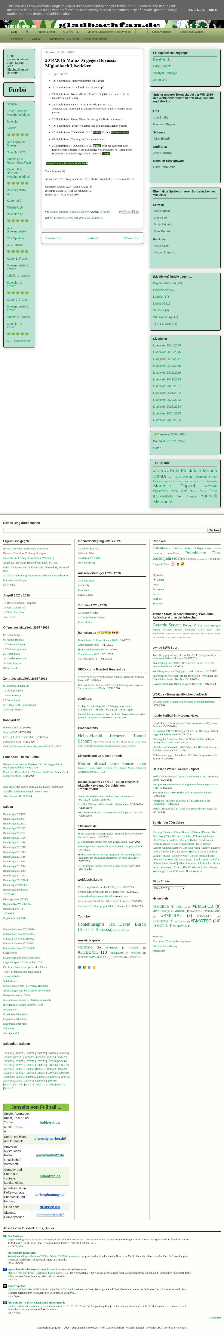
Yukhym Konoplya (165, 73)
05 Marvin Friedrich (89, 557)
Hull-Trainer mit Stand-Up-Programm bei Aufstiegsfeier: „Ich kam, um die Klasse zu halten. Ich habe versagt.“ (109, 856)
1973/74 (51, 1057)
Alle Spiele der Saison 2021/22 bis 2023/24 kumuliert (33, 786)
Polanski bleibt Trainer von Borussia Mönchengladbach (184, 701)
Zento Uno (160, 79)
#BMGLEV (195, 911)
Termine (157, 603)
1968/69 (63, 1053)
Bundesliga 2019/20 (14, 837)
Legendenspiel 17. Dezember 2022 (22, 962)
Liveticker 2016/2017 (167, 359)
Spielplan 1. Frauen (14, 284)
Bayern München (164, 283)
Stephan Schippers (168, 637)
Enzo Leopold (162, 66)
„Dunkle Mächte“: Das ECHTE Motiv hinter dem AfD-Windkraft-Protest (47, 1289)
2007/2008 (9, 894)
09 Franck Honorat (13, 639)
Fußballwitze (161, 548)
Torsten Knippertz (185, 629)
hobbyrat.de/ (50, 1122)
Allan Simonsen (187, 863)
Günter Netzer (180, 855)
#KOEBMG (117, 952)
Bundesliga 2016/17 (14, 852)
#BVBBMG (111, 947)
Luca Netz (83, 590)
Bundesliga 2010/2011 (15, 880)
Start (14, 31)
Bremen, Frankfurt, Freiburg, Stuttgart (24, 553)
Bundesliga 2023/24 (14, 818)
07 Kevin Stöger (12, 634)
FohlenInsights (91, 924)
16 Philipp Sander (13, 690)
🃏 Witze (158, 575)
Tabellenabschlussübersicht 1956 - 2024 (26, 791)
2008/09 (41, 1080)
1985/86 (52, 1065)
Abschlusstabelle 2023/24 (17, 796)
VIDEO (35, 38)
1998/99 (63, 1072)
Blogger (182, 1327)
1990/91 (40, 1068)
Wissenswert (10, 1009)
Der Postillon (15, 1236)
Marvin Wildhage (121, 930)
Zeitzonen (158, 589)
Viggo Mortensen (128, 746)
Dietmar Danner (201, 832)
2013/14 (39, 1084)
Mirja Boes (140, 742)
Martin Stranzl (92, 763)
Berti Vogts (166, 867)
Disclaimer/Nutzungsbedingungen (172, 941)
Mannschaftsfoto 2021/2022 (18, 938)
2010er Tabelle (11, 976)
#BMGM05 (213, 911)
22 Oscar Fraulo (12, 700)
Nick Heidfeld (84, 746)
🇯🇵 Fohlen (159, 579)
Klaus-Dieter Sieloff (165, 863)
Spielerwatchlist (161, 31)
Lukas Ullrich (85, 594)
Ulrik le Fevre (162, 851)
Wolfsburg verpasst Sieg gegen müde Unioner (178, 671)
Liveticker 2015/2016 (167, 352)
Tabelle (11, 128)
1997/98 (52, 1072)
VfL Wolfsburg (162, 317)
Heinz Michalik (197, 851)
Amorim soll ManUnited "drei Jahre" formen (103, 901)
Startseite (93, 238)
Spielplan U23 (16, 152)
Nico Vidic (179, 491)
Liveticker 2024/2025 (167, 413)
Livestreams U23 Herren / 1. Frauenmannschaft (78, 38)
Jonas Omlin (85, 622)
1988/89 (19, 1068)
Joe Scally (83, 585)
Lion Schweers (209, 481)
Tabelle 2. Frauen (18, 317)
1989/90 (29, 1068)
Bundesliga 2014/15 (14, 861)
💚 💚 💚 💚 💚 (17, 135)
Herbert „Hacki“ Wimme (186, 867)
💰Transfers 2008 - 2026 (169, 434)
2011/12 (19, 1084)
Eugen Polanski (162, 629)
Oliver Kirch (207, 633)
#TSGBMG (118, 957)
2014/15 (50, 1084)
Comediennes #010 (88, 654)
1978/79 (41, 1061)
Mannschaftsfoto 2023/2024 (18, 929)
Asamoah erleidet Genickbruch (95, 896)
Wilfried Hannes (179, 840)
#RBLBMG (83, 957)
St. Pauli (158, 310)
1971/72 (29, 1057)
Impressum (159, 950)
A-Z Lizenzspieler (18, 341)
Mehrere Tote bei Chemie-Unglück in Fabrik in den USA (38, 1272)
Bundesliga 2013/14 (14, 866)
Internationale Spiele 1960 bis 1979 (23, 1004)
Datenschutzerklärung (165, 946)
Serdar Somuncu (112, 746)
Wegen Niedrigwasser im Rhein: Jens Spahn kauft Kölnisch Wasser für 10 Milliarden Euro (56, 1239)
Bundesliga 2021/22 (14, 828)
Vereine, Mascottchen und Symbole (109, 31)
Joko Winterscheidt (102, 742)
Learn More (196, 10)
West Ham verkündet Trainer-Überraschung (102, 812)
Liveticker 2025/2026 (167, 420)
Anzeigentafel (11, 1033)
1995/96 (30, 1072)
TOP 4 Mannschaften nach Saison (22, 971)
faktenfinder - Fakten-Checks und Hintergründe (36, 1302)
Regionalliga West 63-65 (17, 903)
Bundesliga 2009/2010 (15, 884)
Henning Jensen (162, 843)
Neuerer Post (53, 238)
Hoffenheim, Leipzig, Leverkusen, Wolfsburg (28, 557)
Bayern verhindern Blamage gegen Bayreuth (177, 683)
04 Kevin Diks (86, 553)
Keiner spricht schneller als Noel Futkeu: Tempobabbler (109, 846)
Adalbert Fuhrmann (194, 836)
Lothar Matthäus (122, 763)
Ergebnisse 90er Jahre (15, 1023)
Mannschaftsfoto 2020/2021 (18, 943)
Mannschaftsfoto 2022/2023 (18, 933)
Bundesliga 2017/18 (14, 847)
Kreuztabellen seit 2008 (16, 995)
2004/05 (65, 1076)
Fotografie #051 (12, 741)
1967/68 (52, 1053)
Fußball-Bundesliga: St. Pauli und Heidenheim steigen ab (185, 808)
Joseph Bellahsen (194, 477)
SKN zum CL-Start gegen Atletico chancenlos (103, 906)
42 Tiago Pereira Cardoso (92, 617)
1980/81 (62, 1061)
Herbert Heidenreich (201, 840)
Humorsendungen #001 (91, 649)
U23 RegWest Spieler (16, 143)
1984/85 (41, 1065)
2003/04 (54, 1076)
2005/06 (8, 1080)
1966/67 (41, 1053)
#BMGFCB (203, 906)
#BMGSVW (180, 921)
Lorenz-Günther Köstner (167, 847)
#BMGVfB (160, 925)
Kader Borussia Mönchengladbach (19, 112)
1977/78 (29, 1061)
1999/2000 (9, 1076)
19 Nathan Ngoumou (15, 649)
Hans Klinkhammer (183, 843)
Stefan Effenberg (137, 768)
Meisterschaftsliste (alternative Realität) (25, 985)
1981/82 (8, 1065)
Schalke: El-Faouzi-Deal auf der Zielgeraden (103, 804)
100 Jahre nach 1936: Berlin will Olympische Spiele (182, 792)
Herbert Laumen (211, 847)
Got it (213, 10)
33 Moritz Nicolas (88, 612)
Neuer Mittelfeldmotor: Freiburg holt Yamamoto (105, 796)
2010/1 (8, 1084)
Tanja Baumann (184, 637)
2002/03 (43, 1076)
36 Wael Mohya (12, 663)
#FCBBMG (88, 952)
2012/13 (29, 1084)
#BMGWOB (180, 925)
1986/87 (63, 1065)
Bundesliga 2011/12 (14, 875)
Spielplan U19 (16, 214)
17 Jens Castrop (12, 695)
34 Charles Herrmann (15, 658)
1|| (12, 1084)
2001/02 (32, 1076)
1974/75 (62, 1057)
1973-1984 (9, 913)
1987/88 (8, 1068)
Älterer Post (131, 238)
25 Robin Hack (11, 653)
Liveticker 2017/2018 (167, 365)
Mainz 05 (97, 217)
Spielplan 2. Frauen (14, 325)
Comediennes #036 (88, 644)
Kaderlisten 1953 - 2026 (169, 441)
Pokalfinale (173, 553)
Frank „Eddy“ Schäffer (207, 859)
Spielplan (13, 121)
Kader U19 (14, 200)
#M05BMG (136, 953)
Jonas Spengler (212, 625)
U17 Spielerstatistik (16, 229)
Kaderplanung (46, 31)
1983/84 (29, 1065)
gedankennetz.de (50, 1155)
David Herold (162, 59)
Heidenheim (161, 290)
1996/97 (41, 1072)
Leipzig (158, 296)
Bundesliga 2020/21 (14, 832)
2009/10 (52, 1080)
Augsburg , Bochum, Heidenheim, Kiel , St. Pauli (30, 562)
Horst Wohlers (194, 871)
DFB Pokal (9, 584)
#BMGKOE (178, 911)
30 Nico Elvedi (86, 562)
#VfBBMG (132, 957)
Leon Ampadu (191, 481)
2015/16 (60, 1084)
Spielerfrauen (10, 981)
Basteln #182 (10, 727)
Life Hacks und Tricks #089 (18, 736)
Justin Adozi (175, 481)
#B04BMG (85, 947)
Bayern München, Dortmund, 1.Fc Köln (25, 548)
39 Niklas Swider (12, 709)
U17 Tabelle (15, 245)
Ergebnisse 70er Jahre (15, 1014)
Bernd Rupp (185, 859)
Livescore (17, 38)
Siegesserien (10, 952)
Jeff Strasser (120, 768)
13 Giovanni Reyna (14, 644)
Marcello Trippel (174, 485)
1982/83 (19, 1065)
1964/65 (19, 1053)
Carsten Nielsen (199, 855)
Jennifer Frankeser (191, 633)
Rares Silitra (198, 491)
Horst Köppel (203, 843)
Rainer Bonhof (182, 832)
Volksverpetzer (16, 1285)
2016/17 (8, 1088)
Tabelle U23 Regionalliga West (19, 160)
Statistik (12, 104)
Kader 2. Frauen (17, 299)
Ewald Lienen (179, 851)
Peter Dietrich (173, 836)
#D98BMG (134, 948)
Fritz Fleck (181, 470)
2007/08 (29, 1080)
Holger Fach (99, 772)
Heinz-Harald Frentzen (101, 735)
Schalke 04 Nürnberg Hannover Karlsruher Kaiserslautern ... (37, 575)
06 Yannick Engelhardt (16, 685)
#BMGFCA (181, 907)
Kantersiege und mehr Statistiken (21, 957)
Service (157, 594)
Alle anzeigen (215, 1318)
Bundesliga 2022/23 (14, 823)
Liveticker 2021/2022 (167, 393)
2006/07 (19, 1080)
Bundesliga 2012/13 (14, 870)
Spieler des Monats (191, 31)
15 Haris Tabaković (14, 607)
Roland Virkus (192, 625)
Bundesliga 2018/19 (14, 842)
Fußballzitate (182, 548)
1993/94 (7, 1072)
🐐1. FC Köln (162, 323)
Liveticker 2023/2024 (167, 406)
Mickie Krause (127, 742)
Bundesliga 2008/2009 (15, 889)
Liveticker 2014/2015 (79, 217)
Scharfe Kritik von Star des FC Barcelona (101, 891)
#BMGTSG (201, 920)
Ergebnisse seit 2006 (14, 918)
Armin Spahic (161, 471)
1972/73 (40, 1057)
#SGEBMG (100, 957)
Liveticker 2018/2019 (167, 372)
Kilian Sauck (10, 668)
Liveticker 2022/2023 (167, 399)
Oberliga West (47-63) (15, 899)
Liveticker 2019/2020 (167, 379)
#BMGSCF (204, 916)
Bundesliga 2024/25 (14, 814)
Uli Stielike (204, 863)
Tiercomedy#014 (87, 658)
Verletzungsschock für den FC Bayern (99, 887)
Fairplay (157, 598)
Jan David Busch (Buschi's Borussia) (112, 927)
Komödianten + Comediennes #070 (97, 640)
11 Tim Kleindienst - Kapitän (19, 602)
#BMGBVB (161, 906)
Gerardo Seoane (167, 624)
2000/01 (20, 1076)
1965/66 (29, 1053)
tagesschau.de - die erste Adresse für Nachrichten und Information (47, 1269)
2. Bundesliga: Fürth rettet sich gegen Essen (102, 841)
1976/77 (19, 1061)
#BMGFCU (159, 911)
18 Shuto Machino (13, 612)
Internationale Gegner (15, 580)
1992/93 (62, 1068)
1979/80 (52, 1061)
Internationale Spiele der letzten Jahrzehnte (27, 1000)
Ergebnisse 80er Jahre (15, 1019)
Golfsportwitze (202, 548)
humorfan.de (50, 1176)
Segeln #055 (10, 732)
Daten (157, 448)
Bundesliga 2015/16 (14, 856)
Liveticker (59, 217)
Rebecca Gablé (98, 746)
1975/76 (7, 1061)
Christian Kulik (191, 847)
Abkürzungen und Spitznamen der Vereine (26, 990)
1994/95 (19, 1072)
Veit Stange (186, 496)
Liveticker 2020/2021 (167, 386)
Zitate (166, 564)
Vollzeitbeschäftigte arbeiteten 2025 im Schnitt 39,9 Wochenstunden (44, 1256)
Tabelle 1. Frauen (18, 275)
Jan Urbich (174, 477)
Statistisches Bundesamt (22, 1252)
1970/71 (18, 1057)
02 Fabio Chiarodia (88, 548)
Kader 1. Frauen (17, 258)
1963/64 (8, 1053)
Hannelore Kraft (173, 633)
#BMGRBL (171, 915)
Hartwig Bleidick (162, 832)
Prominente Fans (203, 552)
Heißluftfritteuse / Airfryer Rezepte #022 (26, 746)
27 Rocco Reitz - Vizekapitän (19, 704)
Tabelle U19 (15, 207)
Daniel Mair (204, 629)
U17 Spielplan (16, 238)
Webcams (8, 1028)
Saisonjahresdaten (169, 558)
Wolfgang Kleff (85, 772)
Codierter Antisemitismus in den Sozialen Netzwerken (37, 1306)
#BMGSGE (160, 921)
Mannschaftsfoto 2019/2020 (18, 948)
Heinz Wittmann (175, 871)
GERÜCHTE (71, 31)
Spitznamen (202, 559)
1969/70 (7, 1057)
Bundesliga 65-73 (13, 908)
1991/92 (52, 1068)
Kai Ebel (116, 742)
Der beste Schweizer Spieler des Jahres (25, 967)
